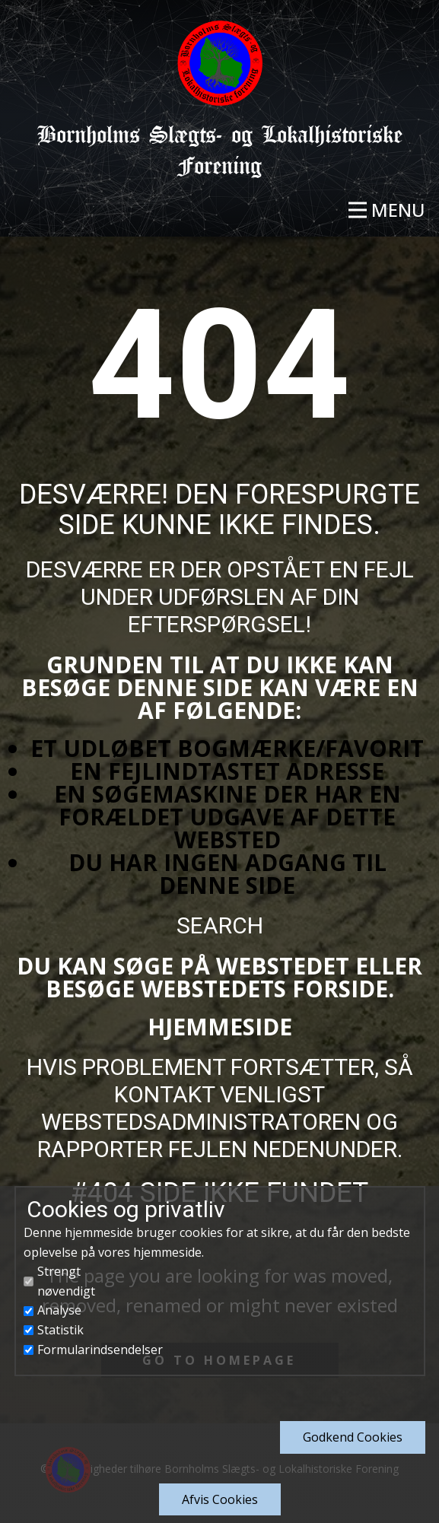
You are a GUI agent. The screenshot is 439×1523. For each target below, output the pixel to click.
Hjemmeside (220, 1026)
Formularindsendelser (100, 1349)
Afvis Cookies (220, 1499)
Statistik (60, 1329)
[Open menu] (386, 210)
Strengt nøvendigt (66, 1281)
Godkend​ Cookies (352, 1437)
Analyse (59, 1310)
